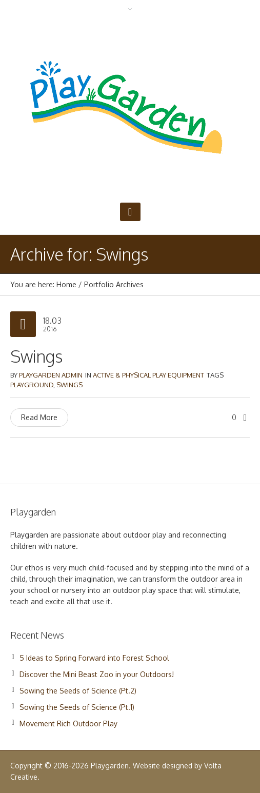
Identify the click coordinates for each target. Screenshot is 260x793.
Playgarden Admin (51, 375)
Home (66, 284)
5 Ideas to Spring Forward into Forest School (94, 657)
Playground (31, 385)
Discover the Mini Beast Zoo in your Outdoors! (96, 674)
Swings (36, 356)
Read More (39, 417)
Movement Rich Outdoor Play (68, 723)
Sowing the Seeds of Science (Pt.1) (76, 707)
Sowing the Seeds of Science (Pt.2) (77, 690)
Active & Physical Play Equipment (148, 375)
